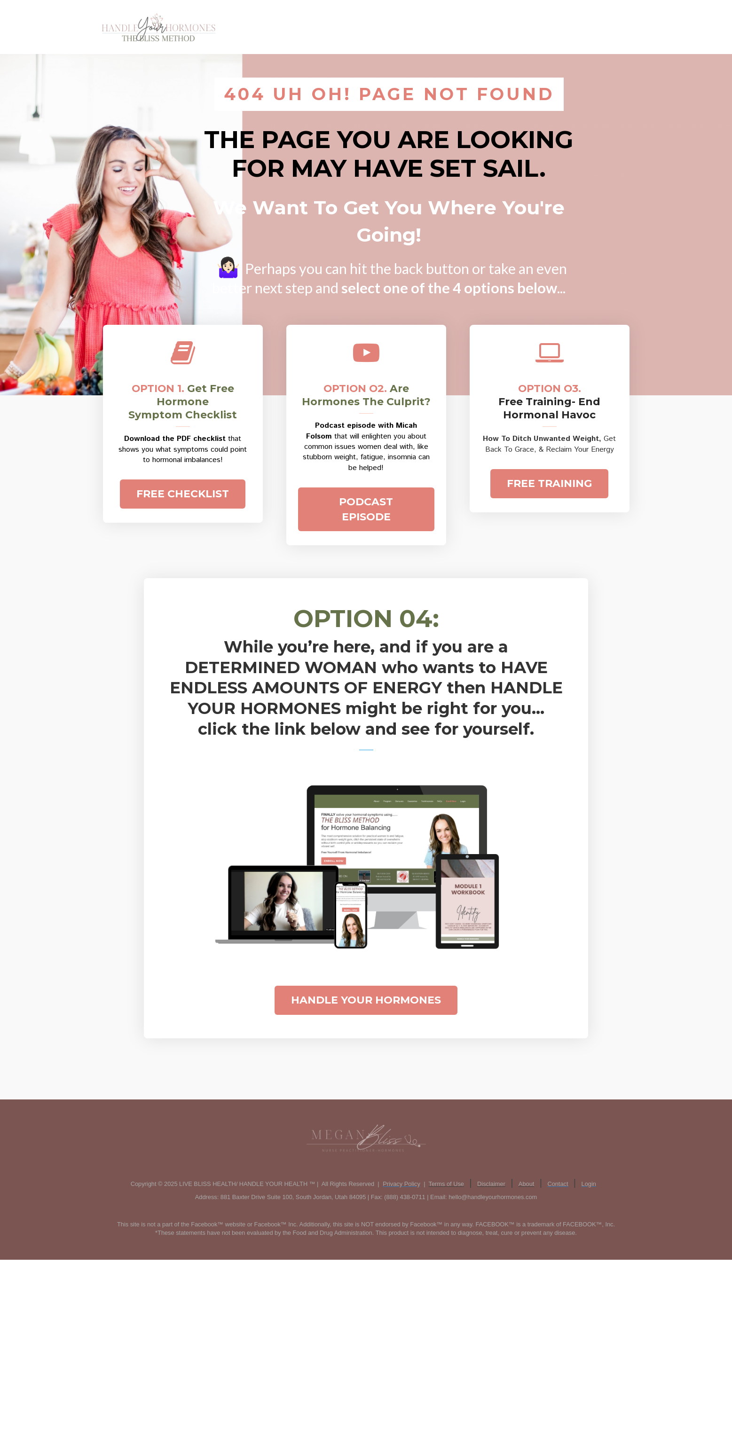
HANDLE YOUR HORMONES (366, 1000)
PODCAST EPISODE (366, 509)
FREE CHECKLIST (182, 493)
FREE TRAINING (549, 483)
